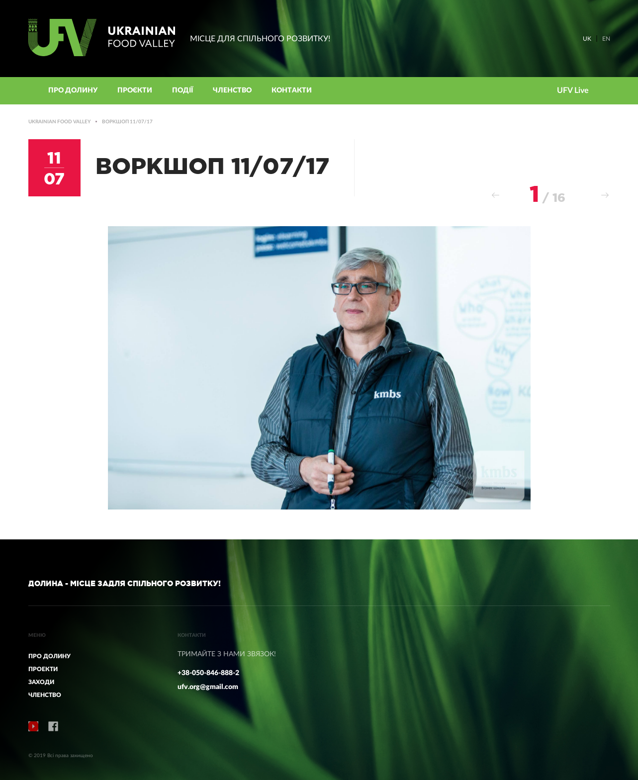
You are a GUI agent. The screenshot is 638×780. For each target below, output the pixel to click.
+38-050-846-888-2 (208, 673)
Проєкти (134, 90)
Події (182, 90)
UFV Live (573, 90)
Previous (496, 195)
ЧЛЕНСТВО (44, 695)
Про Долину (72, 90)
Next (605, 195)
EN (606, 39)
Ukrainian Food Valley (59, 121)
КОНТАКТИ (292, 90)
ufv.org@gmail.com (208, 687)
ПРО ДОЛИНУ (49, 656)
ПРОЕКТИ (43, 669)
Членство (232, 90)
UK (587, 39)
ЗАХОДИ (41, 682)
